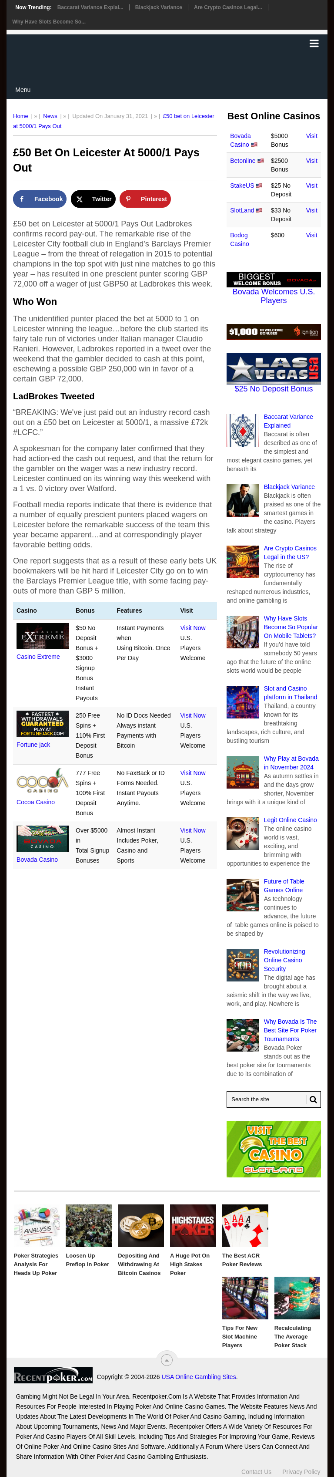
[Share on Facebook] (40, 199)
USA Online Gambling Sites (198, 1376)
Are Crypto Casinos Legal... (228, 7)
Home (20, 116)
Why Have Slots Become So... (49, 22)
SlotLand (242, 210)
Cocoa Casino (36, 802)
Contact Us (256, 1471)
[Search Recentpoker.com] (274, 1099)
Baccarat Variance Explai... (90, 7)
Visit (311, 135)
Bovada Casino (37, 859)
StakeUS (242, 185)
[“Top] (167, 1360)
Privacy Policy (301, 1471)
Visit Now (192, 627)
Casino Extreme (38, 656)
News (50, 116)
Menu (22, 89)
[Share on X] (93, 199)
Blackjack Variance (158, 7)
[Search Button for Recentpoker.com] (311, 1099)
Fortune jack (33, 744)
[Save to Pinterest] (145, 199)
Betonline (242, 160)
